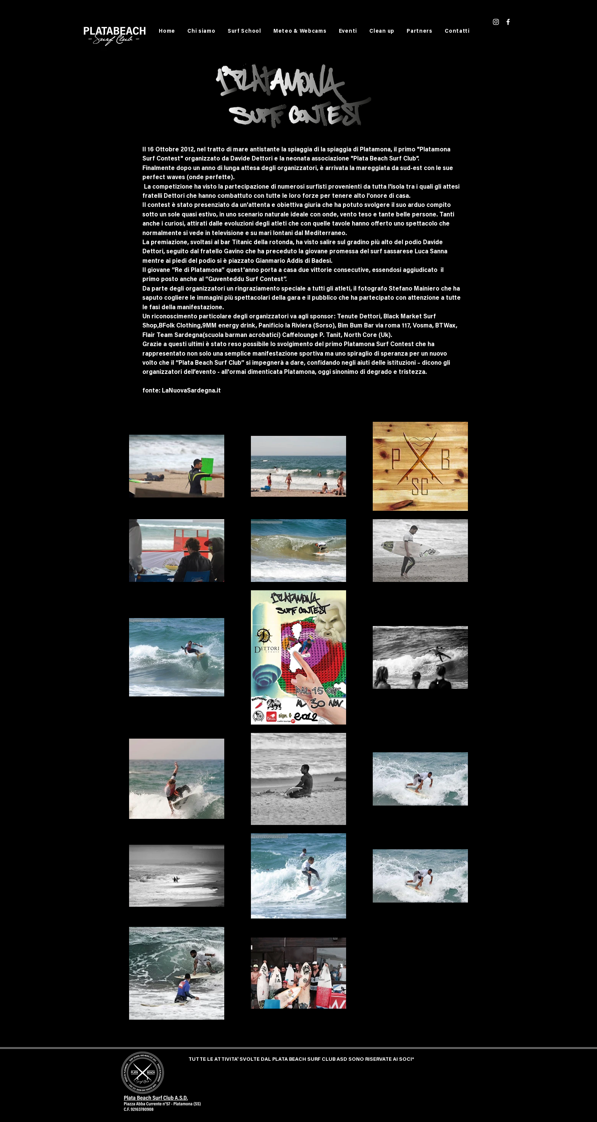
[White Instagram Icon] (496, 22)
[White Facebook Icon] (508, 22)
